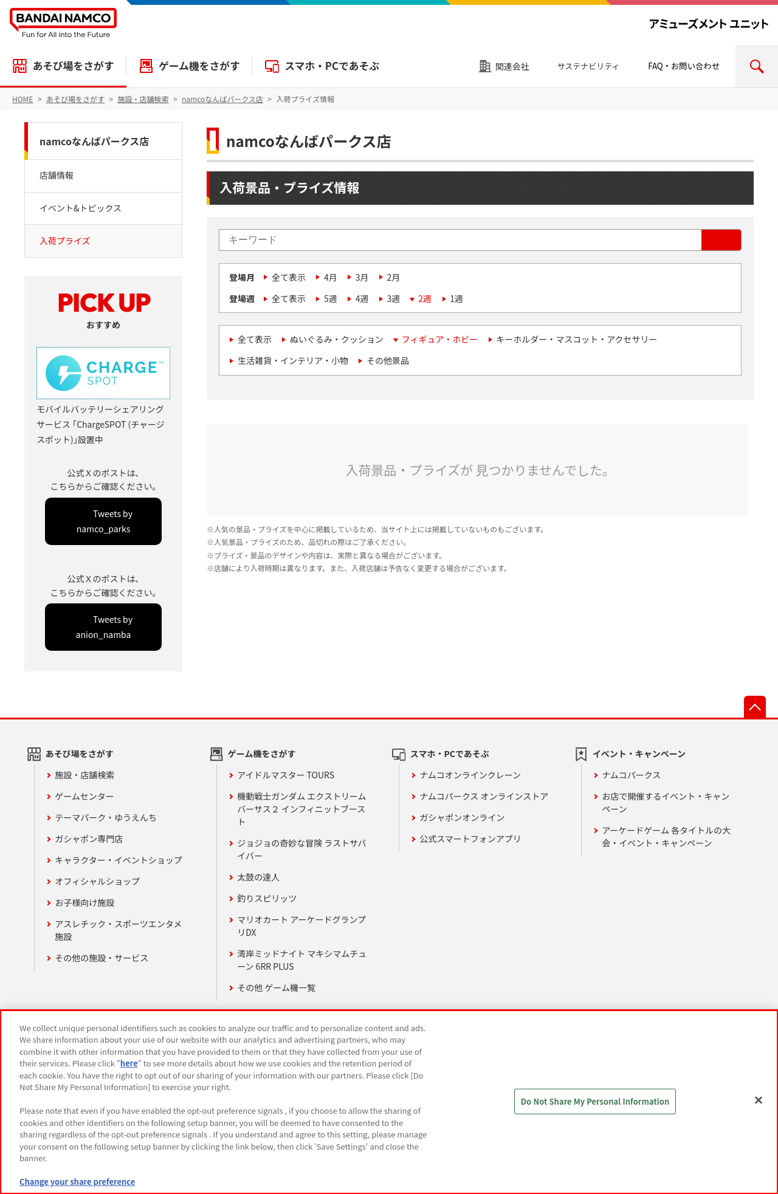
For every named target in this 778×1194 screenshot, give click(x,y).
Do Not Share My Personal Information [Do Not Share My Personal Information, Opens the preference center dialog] (595, 1101)
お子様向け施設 (84, 902)
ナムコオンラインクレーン (470, 775)
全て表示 (289, 277)
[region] (389, 1102)
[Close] (758, 1100)
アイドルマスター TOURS (285, 775)
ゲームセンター (84, 796)
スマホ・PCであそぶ (331, 65)
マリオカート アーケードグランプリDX (301, 925)
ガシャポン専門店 (89, 838)
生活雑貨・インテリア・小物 (293, 360)
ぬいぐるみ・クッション (337, 339)
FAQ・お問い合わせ (684, 66)
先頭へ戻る (755, 707)
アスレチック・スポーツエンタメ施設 (118, 930)
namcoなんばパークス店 (94, 141)
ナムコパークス (631, 775)
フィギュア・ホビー (440, 339)
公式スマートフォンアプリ (470, 838)
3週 (394, 298)
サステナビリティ (588, 66)
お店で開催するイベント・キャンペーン (665, 802)
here (129, 1063)
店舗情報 (57, 175)
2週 (425, 298)
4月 (330, 277)
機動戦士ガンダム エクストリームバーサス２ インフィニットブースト (301, 809)
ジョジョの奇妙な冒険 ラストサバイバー (301, 849)
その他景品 (388, 360)
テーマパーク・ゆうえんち (106, 817)
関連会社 (512, 66)
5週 (330, 298)
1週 (456, 298)
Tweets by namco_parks (105, 521)
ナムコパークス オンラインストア (483, 796)
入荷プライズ (65, 241)
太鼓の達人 (258, 877)
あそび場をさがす (73, 65)
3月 (362, 277)
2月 (394, 277)
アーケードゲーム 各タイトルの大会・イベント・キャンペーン (666, 836)
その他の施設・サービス (101, 958)
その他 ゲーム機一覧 (276, 987)
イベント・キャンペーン (639, 753)
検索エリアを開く (757, 66)
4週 (362, 298)
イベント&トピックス (81, 208)
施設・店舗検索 (84, 775)
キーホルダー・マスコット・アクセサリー (576, 339)
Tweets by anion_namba (104, 626)
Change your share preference (77, 1181)
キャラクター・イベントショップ (118, 860)
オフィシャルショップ (97, 881)
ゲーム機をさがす (199, 65)
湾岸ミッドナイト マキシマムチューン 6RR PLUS (302, 959)
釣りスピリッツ (267, 898)
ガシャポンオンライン (461, 817)
